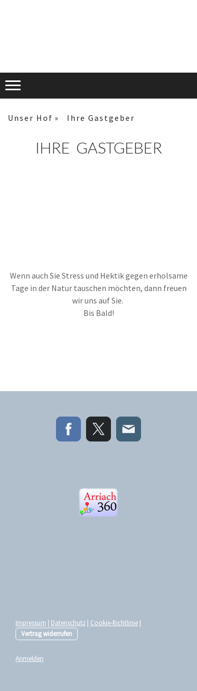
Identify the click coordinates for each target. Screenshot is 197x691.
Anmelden (30, 658)
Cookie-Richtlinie (114, 622)
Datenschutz (68, 622)
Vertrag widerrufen (46, 633)
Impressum (31, 622)
